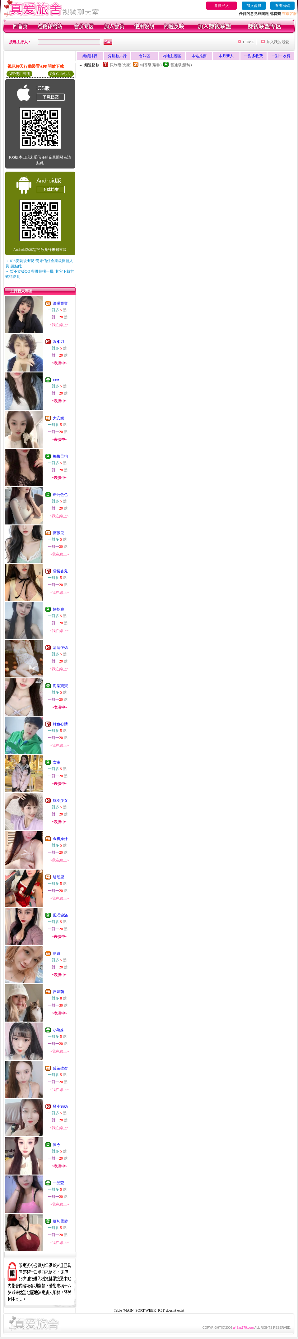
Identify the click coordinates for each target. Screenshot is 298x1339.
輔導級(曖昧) (150, 65)
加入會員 (253, 5)
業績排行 (89, 56)
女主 (56, 762)
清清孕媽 (60, 647)
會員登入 (221, 5)
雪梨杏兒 (60, 571)
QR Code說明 (61, 74)
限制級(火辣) (120, 65)
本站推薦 (199, 56)
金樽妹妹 (60, 839)
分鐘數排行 (117, 56)
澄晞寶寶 (60, 303)
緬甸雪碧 (60, 1221)
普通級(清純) (181, 65)
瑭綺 (56, 953)
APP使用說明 (19, 74)
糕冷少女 (60, 800)
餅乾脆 (58, 609)
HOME (248, 42)
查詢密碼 (282, 5)
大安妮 (58, 418)
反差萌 (58, 992)
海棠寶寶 (60, 686)
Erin (56, 380)
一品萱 (58, 1183)
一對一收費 (281, 56)
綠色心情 (60, 724)
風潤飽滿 (60, 915)
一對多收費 (253, 56)
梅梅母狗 (60, 456)
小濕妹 (58, 1030)
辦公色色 (60, 494)
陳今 (56, 1145)
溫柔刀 (58, 341)
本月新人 (226, 56)
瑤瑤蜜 (58, 877)
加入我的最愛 (278, 42)
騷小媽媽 (60, 1106)
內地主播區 (171, 56)
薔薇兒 (58, 533)
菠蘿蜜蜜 (60, 1068)
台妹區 (144, 56)
